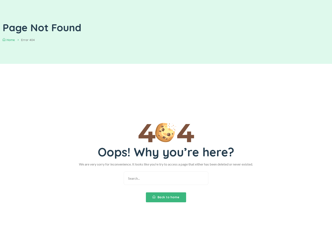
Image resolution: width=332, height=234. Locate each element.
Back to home (166, 197)
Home (9, 40)
